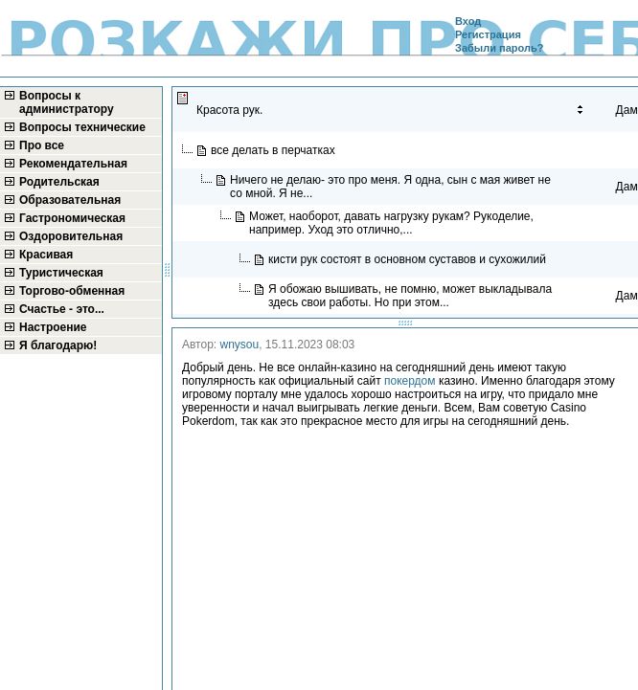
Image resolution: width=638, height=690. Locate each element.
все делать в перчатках (274, 150)
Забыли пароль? (499, 48)
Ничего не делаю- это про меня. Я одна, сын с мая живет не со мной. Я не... (390, 186)
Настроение (53, 327)
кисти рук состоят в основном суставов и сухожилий (408, 259)
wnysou (240, 344)
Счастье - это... (61, 309)
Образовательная (70, 200)
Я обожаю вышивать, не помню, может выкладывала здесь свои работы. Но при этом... (410, 295)
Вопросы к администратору (66, 102)
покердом (410, 381)
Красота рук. (231, 110)
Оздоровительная (71, 236)
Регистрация (488, 34)
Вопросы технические (82, 127)
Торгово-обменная (72, 291)
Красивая (46, 254)
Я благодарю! (58, 345)
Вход (468, 21)
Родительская (59, 182)
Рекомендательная (73, 163)
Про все (41, 145)
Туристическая (61, 272)
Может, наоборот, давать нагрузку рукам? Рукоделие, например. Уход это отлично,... (391, 223)
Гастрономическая (72, 218)
